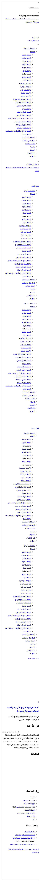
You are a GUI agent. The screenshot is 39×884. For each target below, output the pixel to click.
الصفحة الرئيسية (28, 48)
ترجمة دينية (26, 80)
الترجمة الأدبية (33, 772)
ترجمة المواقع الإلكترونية (21, 99)
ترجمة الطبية (25, 64)
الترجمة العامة (24, 96)
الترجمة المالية (33, 769)
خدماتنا (31, 51)
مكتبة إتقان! (29, 153)
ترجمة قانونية (25, 58)
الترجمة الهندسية (24, 83)
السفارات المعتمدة (27, 137)
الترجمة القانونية (32, 759)
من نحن (31, 146)
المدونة (31, 150)
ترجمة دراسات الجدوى (22, 115)
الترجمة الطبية (33, 766)
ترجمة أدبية (26, 70)
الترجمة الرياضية (24, 86)
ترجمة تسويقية (24, 89)
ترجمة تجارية (25, 73)
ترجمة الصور (25, 134)
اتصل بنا (31, 156)
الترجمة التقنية (25, 92)
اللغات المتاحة (29, 143)
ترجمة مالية (26, 61)
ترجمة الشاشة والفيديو (22, 102)
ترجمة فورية (25, 108)
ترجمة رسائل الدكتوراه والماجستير (18, 118)
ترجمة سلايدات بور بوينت (21, 121)
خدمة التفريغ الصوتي (22, 105)
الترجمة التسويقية (32, 778)
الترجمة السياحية (32, 763)
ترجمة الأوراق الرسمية (22, 124)
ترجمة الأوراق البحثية (22, 127)
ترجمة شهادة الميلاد (22, 111)
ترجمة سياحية (25, 77)
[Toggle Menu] (37, 44)
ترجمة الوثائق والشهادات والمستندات (17, 131)
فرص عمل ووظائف (27, 140)
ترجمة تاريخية (25, 67)
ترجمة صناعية (25, 54)
